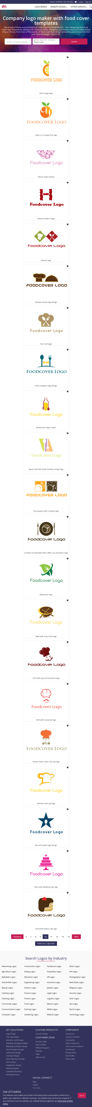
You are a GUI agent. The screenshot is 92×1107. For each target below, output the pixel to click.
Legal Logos (52, 992)
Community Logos (9, 1003)
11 (51, 936)
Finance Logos (30, 992)
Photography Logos (77, 976)
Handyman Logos (54, 965)
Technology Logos (76, 1014)
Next (76, 936)
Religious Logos (75, 987)
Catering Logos (8, 992)
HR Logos (51, 976)
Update (74, 41)
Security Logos (75, 992)
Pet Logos (73, 971)
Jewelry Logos (52, 987)
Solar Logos (74, 998)
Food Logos (29, 1003)
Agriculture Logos (9, 971)
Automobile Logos (9, 982)
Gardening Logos (31, 1014)
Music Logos (74, 965)
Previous (17, 936)
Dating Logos (29, 971)
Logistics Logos (53, 998)
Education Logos (31, 976)
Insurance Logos (53, 982)
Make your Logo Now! (46, 943)
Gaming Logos (30, 1008)
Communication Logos (11, 1008)
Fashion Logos (30, 987)
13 (63, 936)
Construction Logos (32, 965)
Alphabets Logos (8, 976)
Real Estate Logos (76, 982)
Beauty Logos (7, 987)
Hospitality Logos (54, 971)
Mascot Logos (52, 1003)
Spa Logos (73, 1003)
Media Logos (52, 1008)
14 (68, 936)
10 (45, 936)
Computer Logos (8, 1014)
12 (57, 936)
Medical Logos (53, 1014)
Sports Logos (74, 1008)
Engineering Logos (31, 982)
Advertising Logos (9, 965)
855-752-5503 (68, 2)
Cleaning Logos (8, 998)
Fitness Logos (29, 998)
